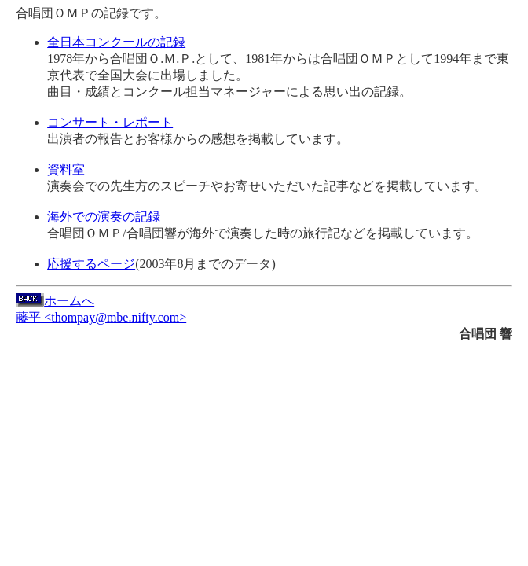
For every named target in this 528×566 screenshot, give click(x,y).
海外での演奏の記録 (103, 216)
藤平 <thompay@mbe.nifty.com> (101, 317)
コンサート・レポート (110, 122)
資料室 (66, 169)
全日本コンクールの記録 (116, 42)
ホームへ (55, 300)
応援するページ (91, 263)
